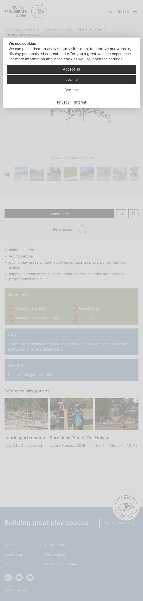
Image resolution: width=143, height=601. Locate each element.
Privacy (63, 102)
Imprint (80, 102)
